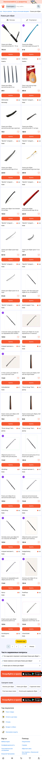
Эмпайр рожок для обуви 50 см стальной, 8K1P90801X (10, 537)
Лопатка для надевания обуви (28, 691)
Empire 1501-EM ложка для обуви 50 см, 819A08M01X (30, 291)
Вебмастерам (5, 741)
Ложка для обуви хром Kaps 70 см (9, 250)
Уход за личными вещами (21, 11)
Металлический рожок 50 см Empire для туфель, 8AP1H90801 (31, 455)
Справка (24, 745)
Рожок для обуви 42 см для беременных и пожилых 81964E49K (30, 332)
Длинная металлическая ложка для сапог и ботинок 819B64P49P (30, 496)
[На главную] (3, 7)
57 (25, 646)
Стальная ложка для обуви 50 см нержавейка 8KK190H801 (10, 332)
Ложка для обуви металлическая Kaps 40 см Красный (30, 209)
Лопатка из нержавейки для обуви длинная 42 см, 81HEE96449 (9, 578)
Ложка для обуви (22, 686)
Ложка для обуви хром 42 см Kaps (10, 291)
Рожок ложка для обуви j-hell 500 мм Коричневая (10, 414)
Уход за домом (7, 11)
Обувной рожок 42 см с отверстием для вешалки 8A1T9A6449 (9, 455)
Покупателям (26, 741)
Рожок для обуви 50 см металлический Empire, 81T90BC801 (8, 496)
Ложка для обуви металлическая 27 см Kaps (30, 127)
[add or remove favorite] (18, 49)
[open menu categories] (12, 758)
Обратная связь (27, 748)
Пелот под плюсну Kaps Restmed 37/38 (29, 86)
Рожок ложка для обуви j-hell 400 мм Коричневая (31, 373)
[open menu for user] (39, 758)
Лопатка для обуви (8, 686)
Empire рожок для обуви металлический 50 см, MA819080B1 (8, 619)
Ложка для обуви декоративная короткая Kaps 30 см (31, 168)
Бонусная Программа (8, 754)
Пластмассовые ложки (9, 691)
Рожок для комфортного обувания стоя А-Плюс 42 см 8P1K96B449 (30, 619)
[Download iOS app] (27, 674)
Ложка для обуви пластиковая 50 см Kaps (10, 209)
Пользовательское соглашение (7, 749)
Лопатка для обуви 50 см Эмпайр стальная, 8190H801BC (29, 578)
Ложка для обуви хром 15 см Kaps (31, 250)
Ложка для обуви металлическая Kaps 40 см (9, 168)
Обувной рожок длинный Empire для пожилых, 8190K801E (29, 537)
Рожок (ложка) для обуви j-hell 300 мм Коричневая (31, 414)
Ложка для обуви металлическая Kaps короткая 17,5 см (10, 127)
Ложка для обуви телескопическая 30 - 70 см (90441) (9, 45)
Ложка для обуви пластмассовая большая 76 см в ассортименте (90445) (30, 45)
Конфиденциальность (8, 745)
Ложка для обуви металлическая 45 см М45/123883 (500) (7, 86)
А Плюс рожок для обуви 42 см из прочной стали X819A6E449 (9, 373)
